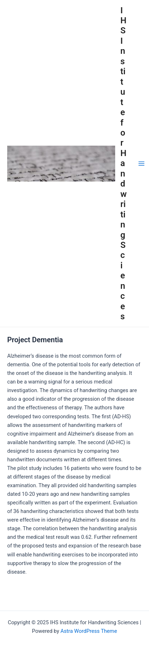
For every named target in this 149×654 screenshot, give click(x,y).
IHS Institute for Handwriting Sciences (124, 163)
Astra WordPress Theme (88, 631)
